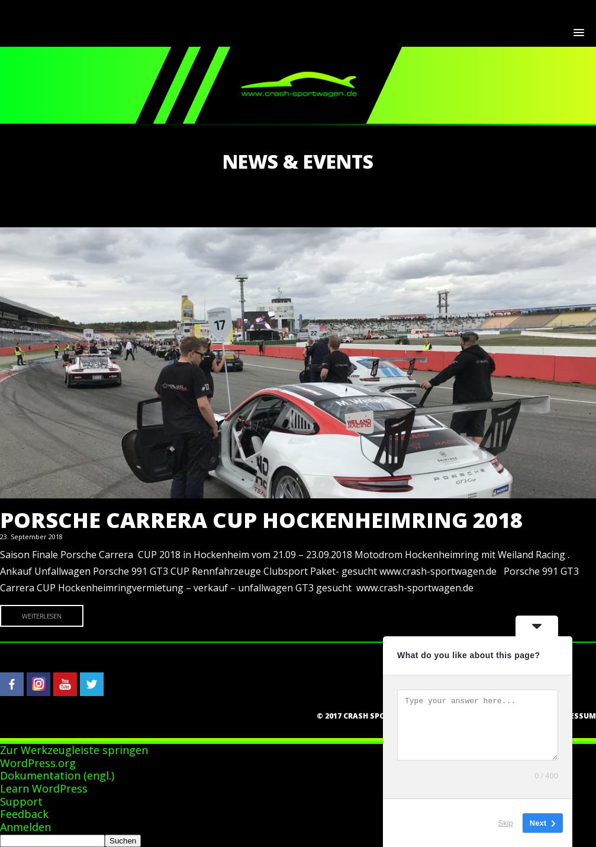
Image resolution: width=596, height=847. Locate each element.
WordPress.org (38, 763)
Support (21, 801)
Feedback (24, 814)
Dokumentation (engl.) (57, 775)
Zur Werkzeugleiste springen (74, 750)
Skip (505, 823)
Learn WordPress (44, 788)
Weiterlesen (42, 615)
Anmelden (25, 827)
